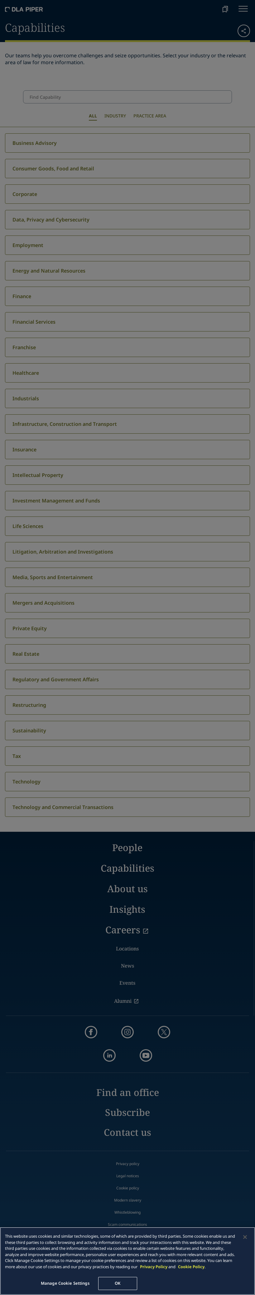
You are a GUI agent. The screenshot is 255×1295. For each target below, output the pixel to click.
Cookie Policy (191, 1266)
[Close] (245, 1237)
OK (117, 1283)
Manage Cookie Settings (65, 1283)
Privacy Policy (153, 1266)
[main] (127, 1261)
